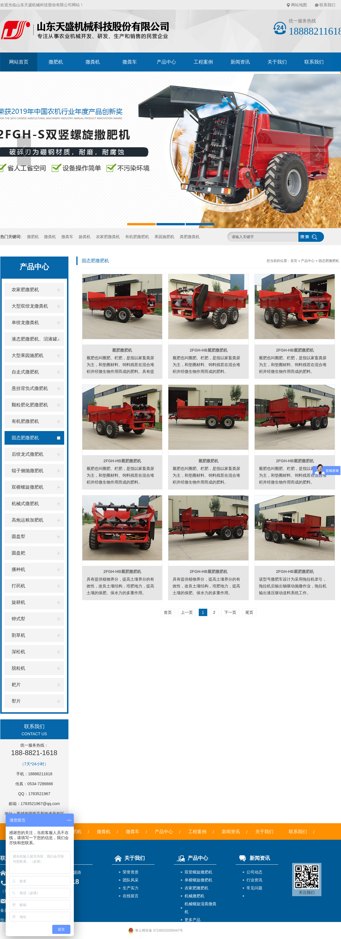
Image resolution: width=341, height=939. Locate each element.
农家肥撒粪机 (108, 236)
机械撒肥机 (194, 896)
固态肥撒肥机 (329, 261)
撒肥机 (56, 62)
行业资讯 (254, 880)
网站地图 (299, 5)
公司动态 (254, 872)
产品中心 (166, 62)
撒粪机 (92, 62)
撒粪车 (129, 62)
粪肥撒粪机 (190, 236)
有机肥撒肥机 (137, 236)
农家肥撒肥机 (196, 888)
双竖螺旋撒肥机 (198, 872)
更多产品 (192, 919)
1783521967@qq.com (40, 803)
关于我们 (277, 62)
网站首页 (18, 62)
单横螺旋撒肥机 (198, 880)
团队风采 (131, 880)
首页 (293, 261)
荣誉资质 (131, 872)
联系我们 (327, 5)
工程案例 (203, 62)
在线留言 (131, 896)
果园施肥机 (164, 236)
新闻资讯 (240, 62)
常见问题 (254, 888)
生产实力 (131, 888)
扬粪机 (85, 236)
